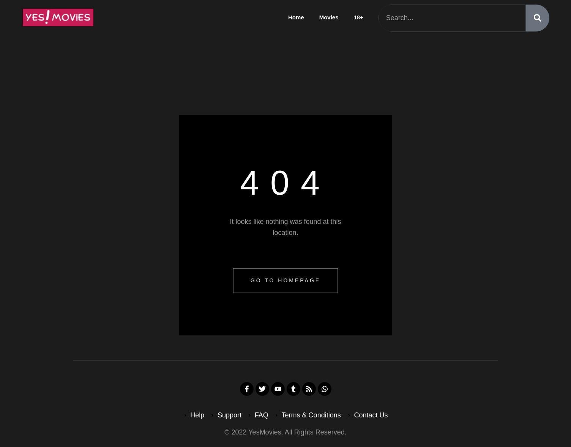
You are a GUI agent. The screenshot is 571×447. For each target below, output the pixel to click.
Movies (329, 17)
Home (296, 17)
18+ (358, 17)
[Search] (537, 18)
